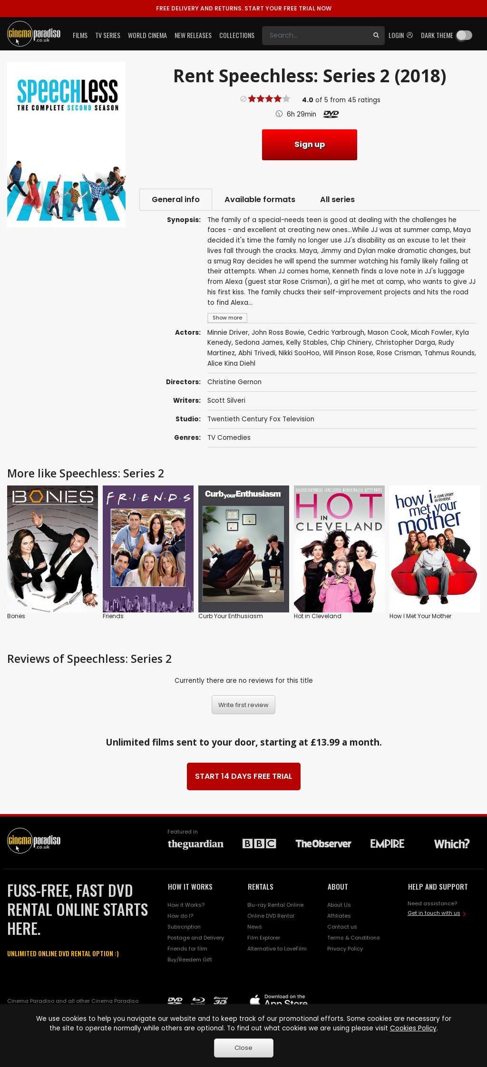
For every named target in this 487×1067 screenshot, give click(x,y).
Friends (113, 616)
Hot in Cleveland (317, 616)
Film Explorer (263, 937)
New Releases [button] (193, 35)
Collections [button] (236, 35)
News (254, 927)
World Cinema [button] (147, 35)
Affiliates (339, 916)
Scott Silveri (226, 400)
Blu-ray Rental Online (275, 905)
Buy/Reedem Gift (189, 959)
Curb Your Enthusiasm (230, 616)
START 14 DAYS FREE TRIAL (243, 776)
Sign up (309, 144)
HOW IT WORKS (190, 886)
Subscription (184, 927)
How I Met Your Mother (420, 616)
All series (337, 199)
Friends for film (187, 948)
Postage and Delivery (195, 937)
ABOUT (338, 886)
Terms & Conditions (353, 937)
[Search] (315, 35)
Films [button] (80, 35)
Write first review (243, 705)
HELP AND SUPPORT (438, 886)
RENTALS (260, 886)
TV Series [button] (107, 35)
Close (243, 1048)
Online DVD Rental (270, 916)
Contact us (342, 927)
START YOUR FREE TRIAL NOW (243, 8)
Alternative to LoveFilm (277, 948)
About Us (339, 905)
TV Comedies (229, 437)
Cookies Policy (413, 1028)
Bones (16, 616)
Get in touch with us (434, 913)
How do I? (180, 916)
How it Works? (186, 905)
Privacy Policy (345, 948)
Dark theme (437, 35)
